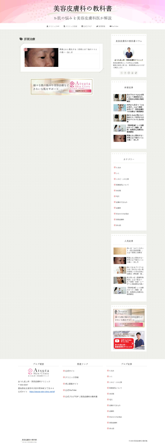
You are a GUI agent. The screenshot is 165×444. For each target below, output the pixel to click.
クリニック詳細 (72, 377)
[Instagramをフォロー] (128, 73)
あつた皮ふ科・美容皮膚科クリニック (128, 60)
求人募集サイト (72, 384)
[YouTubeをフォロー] (132, 73)
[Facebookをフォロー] (125, 73)
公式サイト (70, 371)
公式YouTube (71, 390)
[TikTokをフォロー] (136, 73)
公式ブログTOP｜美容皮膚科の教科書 (81, 397)
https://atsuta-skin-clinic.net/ (42, 392)
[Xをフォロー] (121, 73)
